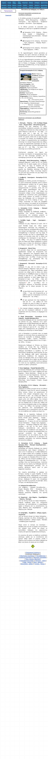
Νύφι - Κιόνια (27, 562)
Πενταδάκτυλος (41, 556)
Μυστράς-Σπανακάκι (40, 557)
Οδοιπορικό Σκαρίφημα (27, 556)
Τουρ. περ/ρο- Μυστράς (32, 559)
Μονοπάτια (24, 9)
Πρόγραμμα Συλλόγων (33, 552)
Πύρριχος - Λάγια (40, 560)
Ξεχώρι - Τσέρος (40, 564)
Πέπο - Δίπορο (37, 562)
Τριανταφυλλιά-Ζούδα (26, 560)
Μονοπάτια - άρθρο (27, 564)
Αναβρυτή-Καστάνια (25, 557)
